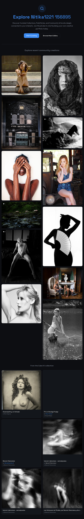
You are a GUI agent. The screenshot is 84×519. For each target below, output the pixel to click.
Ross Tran (49, 414)
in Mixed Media (48, 415)
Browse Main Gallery (50, 36)
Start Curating (31, 36)
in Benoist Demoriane (9, 465)
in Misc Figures (7, 414)
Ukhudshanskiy (9, 463)
